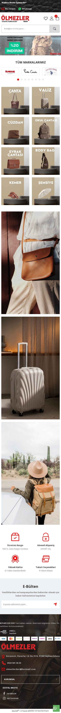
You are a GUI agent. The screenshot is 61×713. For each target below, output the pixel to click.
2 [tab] (22, 80)
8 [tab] (43, 80)
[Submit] (55, 604)
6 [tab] (36, 80)
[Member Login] (51, 18)
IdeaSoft (15, 711)
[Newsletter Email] (30, 604)
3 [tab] (25, 80)
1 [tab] (18, 80)
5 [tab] (32, 80)
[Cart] (57, 18)
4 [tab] (29, 80)
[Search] (30, 29)
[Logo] (15, 18)
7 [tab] (39, 80)
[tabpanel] (10, 71)
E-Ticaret (24, 711)
